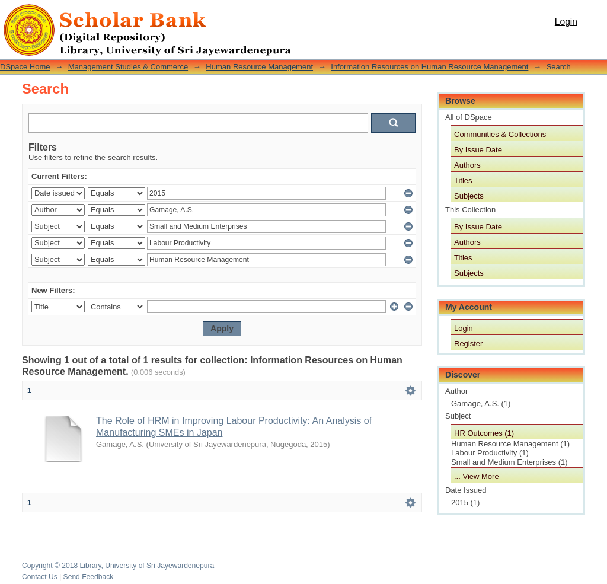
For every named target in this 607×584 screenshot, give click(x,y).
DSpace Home (25, 66)
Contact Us (39, 577)
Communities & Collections (500, 134)
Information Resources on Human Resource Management (429, 66)
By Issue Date (478, 149)
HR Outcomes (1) (484, 433)
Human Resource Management (259, 66)
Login (566, 22)
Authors (467, 165)
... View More (476, 476)
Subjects (469, 196)
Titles (463, 180)
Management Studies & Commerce (128, 66)
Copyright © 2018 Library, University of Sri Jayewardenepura (118, 565)
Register (468, 343)
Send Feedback (88, 577)
